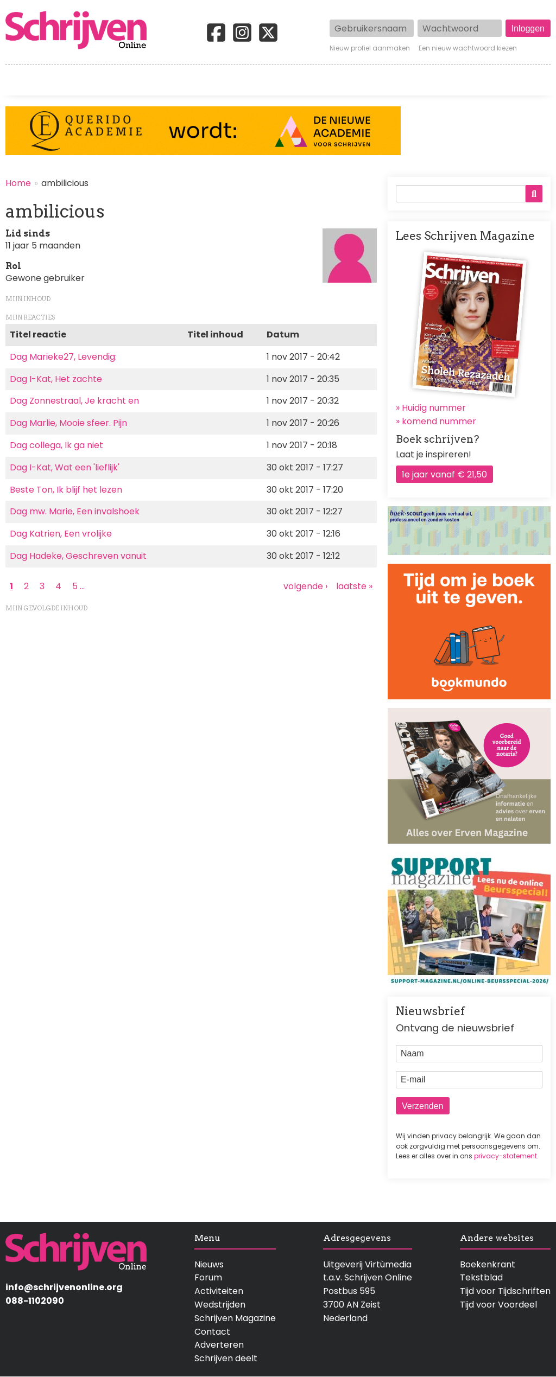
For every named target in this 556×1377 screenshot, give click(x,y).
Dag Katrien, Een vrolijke (61, 533)
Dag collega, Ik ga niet (56, 445)
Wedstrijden (248, 80)
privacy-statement (505, 1156)
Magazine (412, 80)
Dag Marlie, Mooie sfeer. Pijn (68, 423)
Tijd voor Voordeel (498, 1304)
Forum (208, 1277)
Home (19, 80)
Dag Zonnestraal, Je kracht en (74, 400)
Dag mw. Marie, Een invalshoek (75, 511)
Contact (533, 80)
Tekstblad (481, 1277)
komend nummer (439, 421)
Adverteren (219, 1344)
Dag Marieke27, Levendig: (63, 356)
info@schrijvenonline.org (64, 1287)
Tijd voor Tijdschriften (505, 1291)
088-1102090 (34, 1301)
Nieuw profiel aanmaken (370, 48)
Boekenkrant (487, 1264)
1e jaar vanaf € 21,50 (444, 474)
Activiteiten (334, 80)
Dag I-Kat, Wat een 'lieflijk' (64, 467)
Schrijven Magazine (235, 1318)
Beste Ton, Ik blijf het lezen (66, 489)
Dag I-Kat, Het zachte (56, 379)
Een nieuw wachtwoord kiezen (468, 48)
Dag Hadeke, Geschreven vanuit (78, 556)
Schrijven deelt (225, 1358)
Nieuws (209, 1264)
